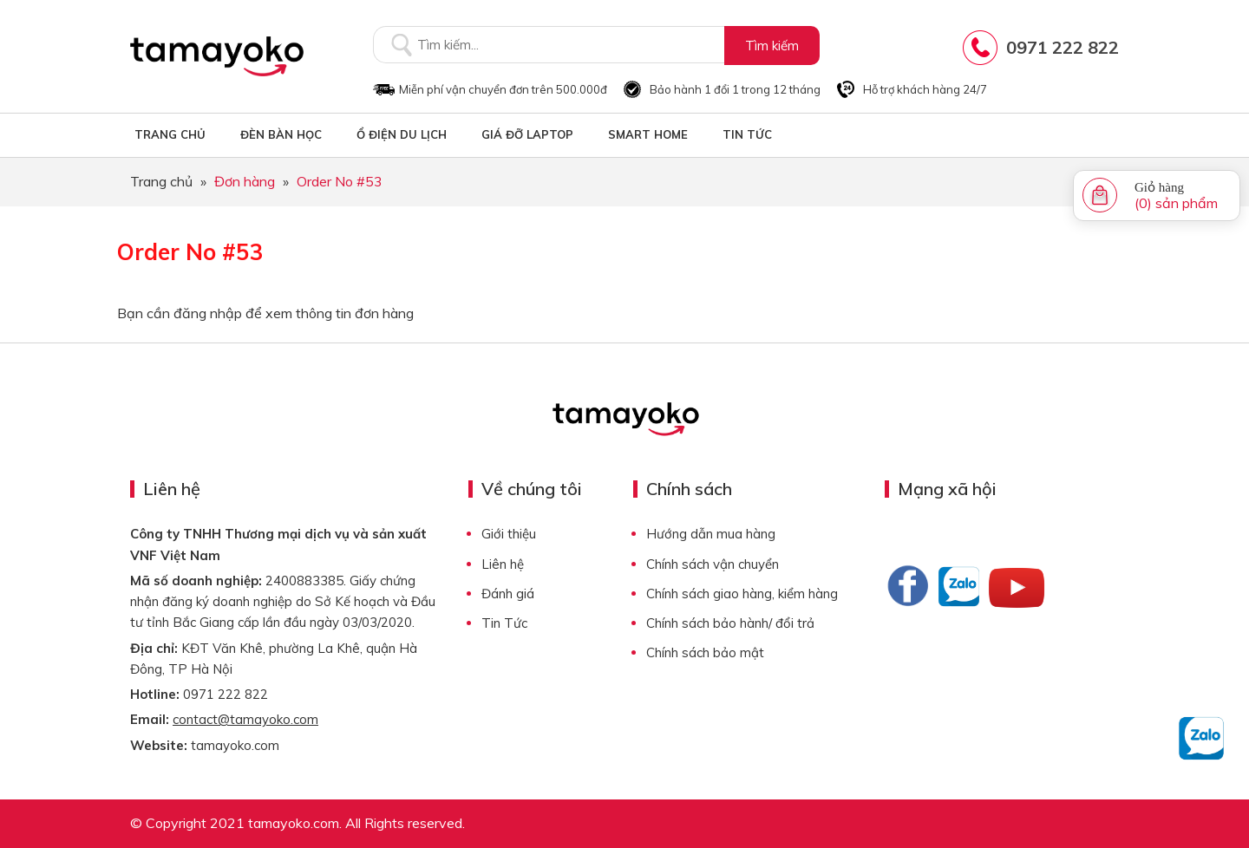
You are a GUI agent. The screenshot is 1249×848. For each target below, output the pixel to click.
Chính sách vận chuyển (712, 564)
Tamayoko (217, 56)
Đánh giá (507, 593)
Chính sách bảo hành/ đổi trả (730, 623)
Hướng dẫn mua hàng (710, 533)
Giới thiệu (508, 533)
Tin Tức (504, 623)
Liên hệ (502, 564)
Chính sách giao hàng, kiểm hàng (742, 593)
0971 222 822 (1062, 47)
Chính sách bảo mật (705, 652)
